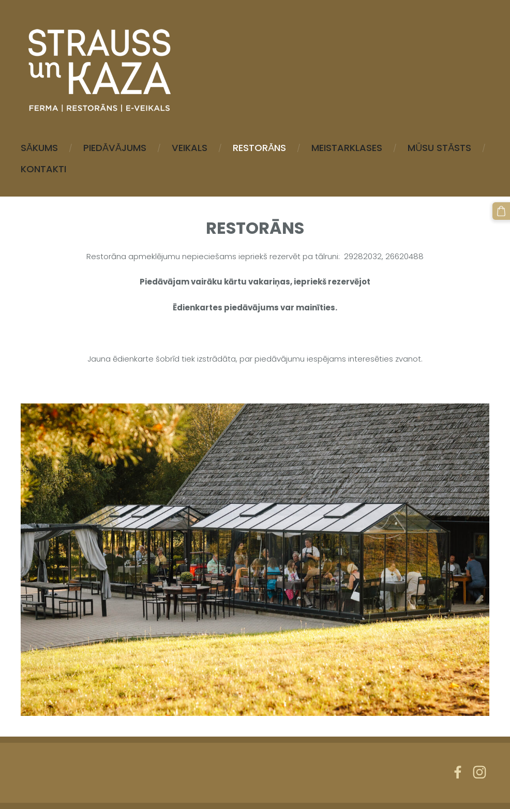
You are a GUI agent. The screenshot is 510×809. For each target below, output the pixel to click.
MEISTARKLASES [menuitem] (346, 147)
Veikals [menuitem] (189, 147)
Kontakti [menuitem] (43, 168)
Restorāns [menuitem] (259, 147)
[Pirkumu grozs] (501, 211)
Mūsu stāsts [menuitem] (439, 147)
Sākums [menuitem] (39, 147)
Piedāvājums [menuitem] (114, 147)
